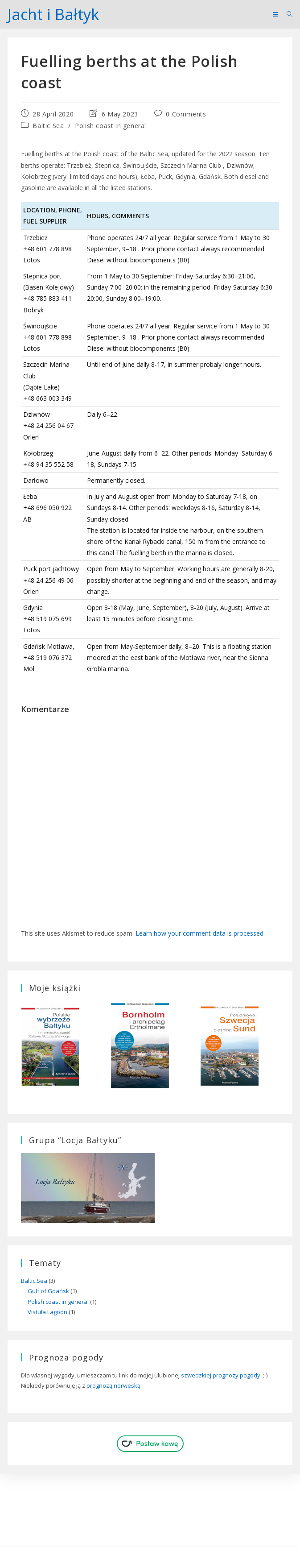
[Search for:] (286, 14)
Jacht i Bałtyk (55, 14)
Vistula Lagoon (47, 1312)
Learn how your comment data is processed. (200, 933)
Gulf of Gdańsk (48, 1291)
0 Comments (186, 114)
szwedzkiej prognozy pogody (220, 1375)
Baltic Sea (48, 126)
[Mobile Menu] (276, 14)
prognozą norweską (113, 1386)
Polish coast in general (110, 126)
